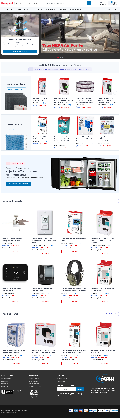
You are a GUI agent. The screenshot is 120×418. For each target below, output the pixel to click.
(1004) (106, 293)
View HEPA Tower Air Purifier (20, 51)
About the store (62, 378)
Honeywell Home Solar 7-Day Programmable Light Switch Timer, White (44, 240)
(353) (75, 355)
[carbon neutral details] (39, 394)
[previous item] (6, 345)
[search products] (89, 3)
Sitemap (25, 410)
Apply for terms (34, 384)
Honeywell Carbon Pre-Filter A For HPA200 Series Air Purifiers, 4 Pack (63, 100)
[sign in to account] (101, 3)
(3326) (79, 243)
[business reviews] (11, 392)
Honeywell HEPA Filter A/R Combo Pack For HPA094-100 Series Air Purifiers (102, 240)
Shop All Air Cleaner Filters (16, 89)
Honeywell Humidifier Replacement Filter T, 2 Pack (84, 139)
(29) (50, 245)
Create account (34, 378)
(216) (20, 355)
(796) (50, 355)
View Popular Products (110, 314)
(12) (74, 293)
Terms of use (16, 410)
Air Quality (38, 9)
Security (63, 9)
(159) (111, 105)
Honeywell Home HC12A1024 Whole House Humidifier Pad (106, 139)
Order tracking (33, 381)
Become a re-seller (35, 386)
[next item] (60, 57)
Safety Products (75, 9)
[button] (115, 93)
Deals (108, 9)
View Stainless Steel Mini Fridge (18, 183)
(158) (108, 245)
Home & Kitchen (50, 9)
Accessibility (5, 381)
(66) (43, 103)
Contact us (4, 386)
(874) (44, 141)
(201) (68, 105)
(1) (91, 143)
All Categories (6, 9)
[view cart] (110, 3)
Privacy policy (5, 410)
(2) (112, 143)
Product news (61, 381)
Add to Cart (15, 251)
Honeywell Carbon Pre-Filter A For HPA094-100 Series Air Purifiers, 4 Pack (107, 100)
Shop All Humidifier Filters (16, 129)
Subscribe (80, 389)
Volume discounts (6, 378)
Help (115, 9)
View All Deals (113, 201)
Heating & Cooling (24, 9)
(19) (47, 293)
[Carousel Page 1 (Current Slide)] (58, 57)
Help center (4, 384)
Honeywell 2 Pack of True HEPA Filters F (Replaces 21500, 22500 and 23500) (85, 100)
